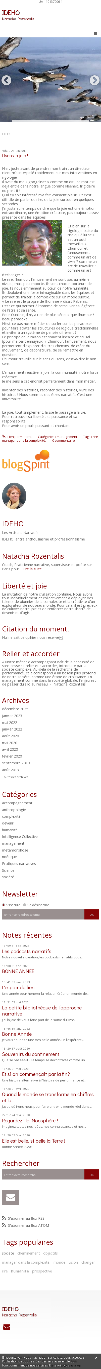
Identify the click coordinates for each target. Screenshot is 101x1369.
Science (8, 870)
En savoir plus (59, 1365)
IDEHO (11, 12)
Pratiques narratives (19, 863)
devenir (8, 822)
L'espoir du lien (18, 987)
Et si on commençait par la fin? (36, 1074)
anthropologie (14, 809)
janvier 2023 (12, 716)
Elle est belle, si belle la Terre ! (33, 1140)
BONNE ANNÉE (18, 971)
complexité (11, 816)
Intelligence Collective (20, 836)
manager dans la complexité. (26, 1262)
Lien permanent (17, 436)
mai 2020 (9, 743)
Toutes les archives (15, 777)
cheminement (28, 1253)
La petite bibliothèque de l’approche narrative (42, 1010)
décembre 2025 (15, 709)
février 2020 (12, 756)
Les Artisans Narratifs (20, 532)
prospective (42, 1270)
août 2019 (10, 770)
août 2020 (10, 736)
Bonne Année (17, 1033)
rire (5, 1270)
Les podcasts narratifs (26, 951)
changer (88, 1262)
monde (59, 1262)
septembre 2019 (16, 763)
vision (73, 1262)
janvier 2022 (12, 729)
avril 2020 (10, 749)
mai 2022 (9, 722)
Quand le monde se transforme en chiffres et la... (48, 1097)
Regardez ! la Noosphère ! (30, 1120)
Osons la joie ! (15, 155)
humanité (10, 829)
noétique (9, 856)
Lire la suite (32, 568)
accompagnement (17, 802)
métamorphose (15, 850)
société (8, 876)
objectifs (50, 1253)
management (13, 843)
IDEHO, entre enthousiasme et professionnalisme (43, 539)
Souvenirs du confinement (31, 1054)
